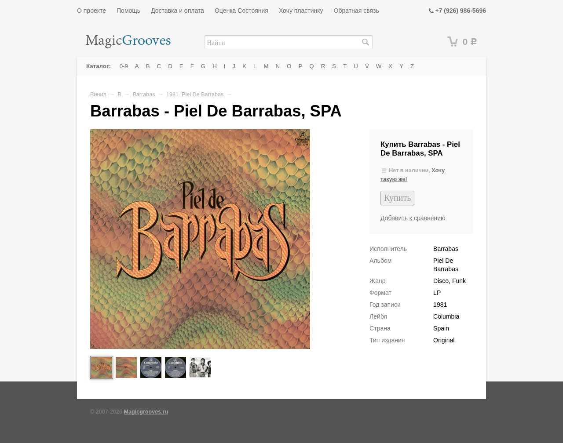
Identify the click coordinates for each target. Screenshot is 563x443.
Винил (98, 94)
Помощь (128, 10)
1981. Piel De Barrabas (194, 94)
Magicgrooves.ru (146, 412)
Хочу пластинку (301, 10)
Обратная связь (356, 10)
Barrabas (143, 94)
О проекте (91, 10)
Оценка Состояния (241, 10)
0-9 (124, 66)
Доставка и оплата (177, 10)
